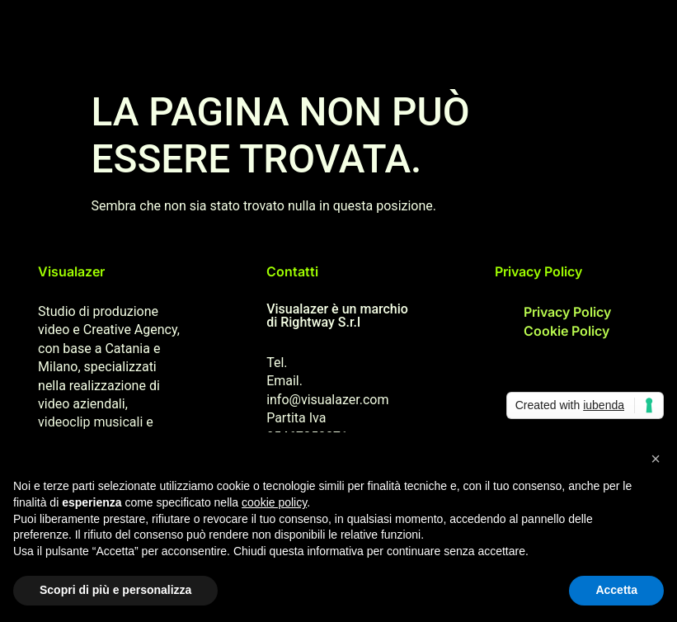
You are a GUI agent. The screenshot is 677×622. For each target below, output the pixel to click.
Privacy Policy (567, 312)
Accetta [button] (616, 589)
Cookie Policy (566, 331)
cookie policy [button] (274, 502)
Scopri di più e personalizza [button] (115, 589)
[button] (655, 458)
